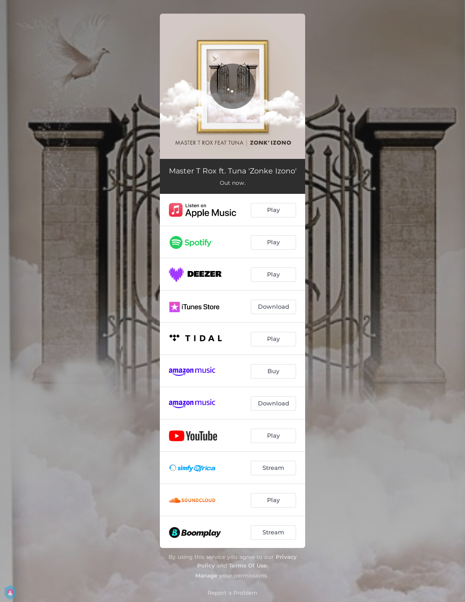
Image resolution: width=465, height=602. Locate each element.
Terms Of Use (248, 565)
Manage (206, 575)
